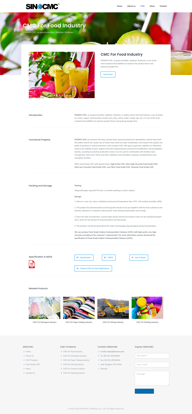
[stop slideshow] (67, 95)
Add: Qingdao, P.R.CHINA (111, 364)
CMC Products (32, 360)
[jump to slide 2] (59, 95)
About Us (30, 356)
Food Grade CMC (33, 364)
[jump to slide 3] (62, 95)
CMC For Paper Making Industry (76, 360)
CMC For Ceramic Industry (74, 369)
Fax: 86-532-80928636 (110, 360)
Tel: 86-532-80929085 (110, 356)
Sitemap (104, 369)
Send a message (144, 391)
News (28, 369)
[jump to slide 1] (57, 95)
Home (28, 351)
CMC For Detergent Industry (75, 356)
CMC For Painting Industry (74, 373)
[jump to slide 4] (65, 95)
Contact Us (30, 373)
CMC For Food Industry (72, 351)
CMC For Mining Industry (73, 364)
